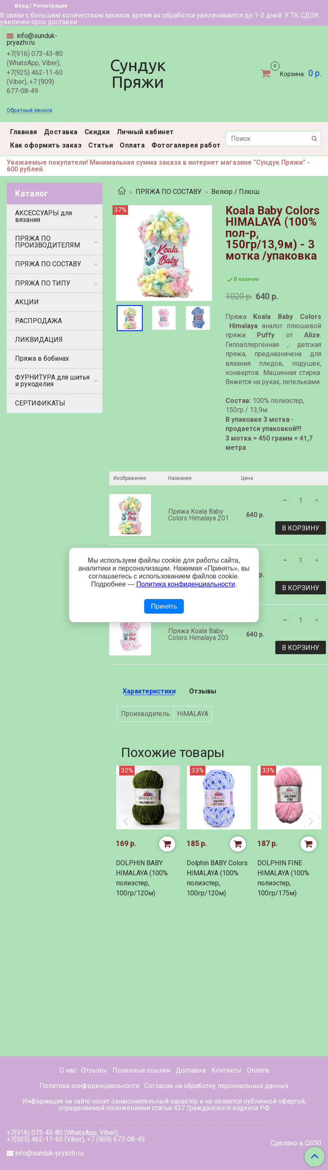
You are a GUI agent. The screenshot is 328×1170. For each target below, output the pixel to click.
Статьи (100, 145)
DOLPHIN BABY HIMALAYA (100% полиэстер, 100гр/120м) (142, 878)
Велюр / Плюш (235, 192)
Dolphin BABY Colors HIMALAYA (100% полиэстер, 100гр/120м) (217, 878)
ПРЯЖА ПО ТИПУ (42, 283)
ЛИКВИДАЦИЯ (39, 340)
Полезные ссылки (141, 1070)
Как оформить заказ (46, 145)
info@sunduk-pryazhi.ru (32, 39)
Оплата (132, 145)
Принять (164, 606)
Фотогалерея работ (186, 145)
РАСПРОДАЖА (38, 321)
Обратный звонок (30, 110)
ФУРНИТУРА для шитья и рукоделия (52, 380)
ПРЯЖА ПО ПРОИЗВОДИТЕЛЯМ (47, 242)
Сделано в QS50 (296, 1143)
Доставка (61, 132)
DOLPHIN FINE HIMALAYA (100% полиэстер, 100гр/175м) (283, 878)
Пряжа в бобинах (42, 358)
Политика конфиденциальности (89, 1086)
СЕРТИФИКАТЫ (40, 403)
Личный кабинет (145, 132)
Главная (23, 132)
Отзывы (94, 1070)
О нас (67, 1070)
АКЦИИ (27, 302)
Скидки (97, 132)
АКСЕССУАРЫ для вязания (43, 216)
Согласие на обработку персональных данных (216, 1086)
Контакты (226, 1070)
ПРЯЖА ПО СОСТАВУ (169, 192)
